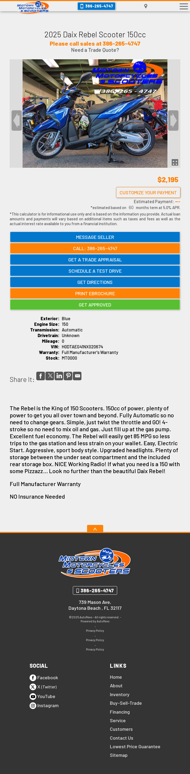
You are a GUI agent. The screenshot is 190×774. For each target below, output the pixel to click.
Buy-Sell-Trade (126, 703)
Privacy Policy (95, 630)
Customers (121, 729)
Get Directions (95, 282)
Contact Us (121, 738)
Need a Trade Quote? (95, 50)
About (116, 685)
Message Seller (95, 237)
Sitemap (119, 755)
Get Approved (95, 305)
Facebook (44, 677)
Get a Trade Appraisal (95, 259)
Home (116, 677)
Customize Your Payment (148, 192)
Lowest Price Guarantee (135, 746)
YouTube (42, 696)
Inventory (120, 694)
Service (118, 720)
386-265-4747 (97, 590)
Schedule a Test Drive (95, 271)
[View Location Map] (145, 6)
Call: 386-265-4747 (95, 248)
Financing (120, 712)
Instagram (44, 705)
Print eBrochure (95, 293)
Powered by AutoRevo (95, 621)
